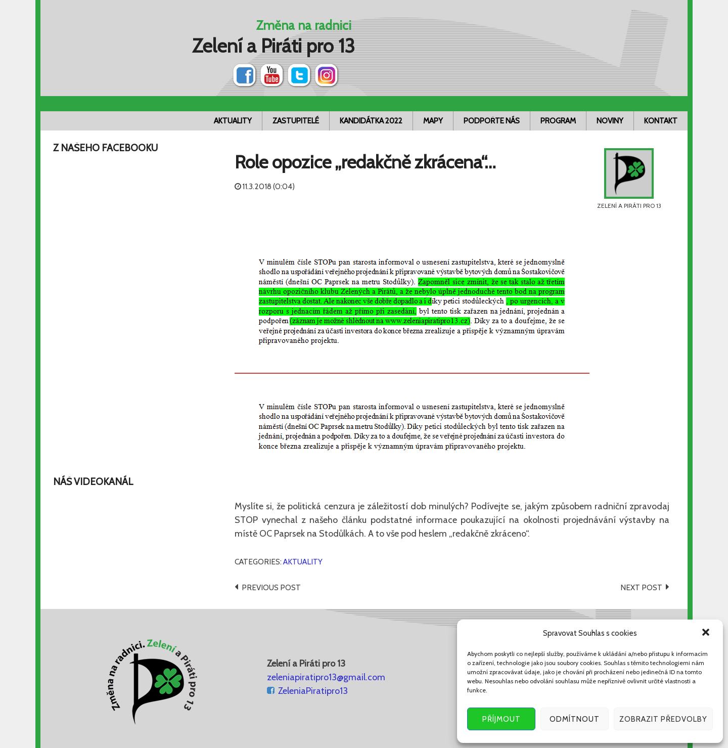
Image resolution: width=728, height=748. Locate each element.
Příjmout (501, 719)
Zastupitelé (295, 120)
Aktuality (233, 120)
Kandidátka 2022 (371, 120)
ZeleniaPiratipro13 (313, 690)
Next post (641, 587)
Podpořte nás (492, 120)
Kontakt (660, 120)
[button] (707, 633)
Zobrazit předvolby (663, 719)
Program (558, 120)
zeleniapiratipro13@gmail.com (326, 677)
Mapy (433, 120)
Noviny (610, 120)
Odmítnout (575, 719)
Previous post (271, 587)
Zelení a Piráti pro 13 (273, 46)
